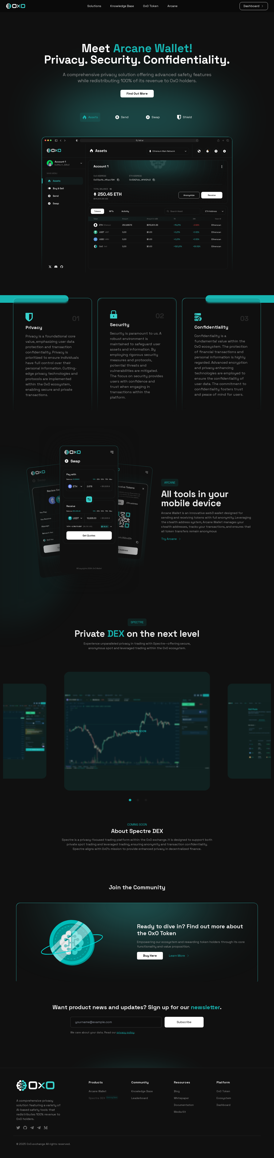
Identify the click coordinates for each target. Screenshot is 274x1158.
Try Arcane (171, 539)
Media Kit (180, 1111)
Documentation (184, 1105)
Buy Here (150, 956)
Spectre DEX (103, 1098)
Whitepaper (181, 1098)
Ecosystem (224, 1098)
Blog (177, 1091)
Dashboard (254, 6)
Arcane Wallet (97, 1091)
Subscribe (184, 1022)
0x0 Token (150, 6)
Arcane (172, 6)
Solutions (94, 6)
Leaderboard (139, 1098)
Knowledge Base (122, 6)
